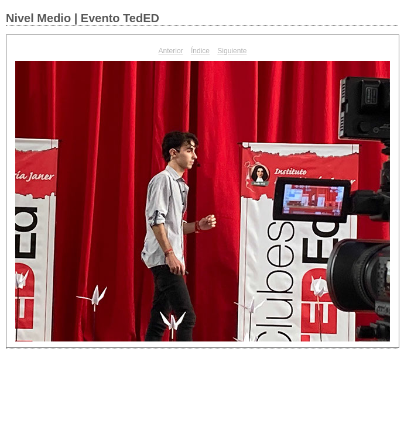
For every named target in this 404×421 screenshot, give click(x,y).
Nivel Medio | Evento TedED (82, 18)
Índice (200, 51)
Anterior (171, 51)
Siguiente (231, 51)
